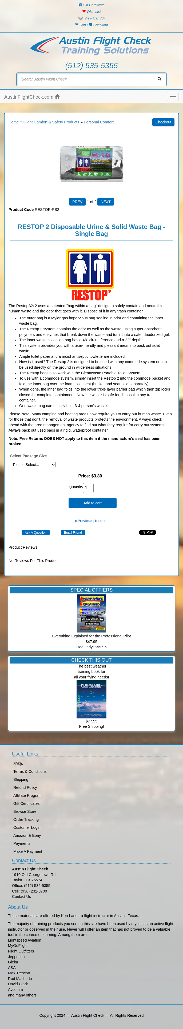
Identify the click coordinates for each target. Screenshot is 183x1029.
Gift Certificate (91, 5)
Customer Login (27, 827)
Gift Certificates (26, 803)
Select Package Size (28, 456)
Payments (21, 843)
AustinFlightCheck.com (31, 97)
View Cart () (95, 18)
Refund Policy (25, 787)
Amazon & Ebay (27, 835)
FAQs (18, 763)
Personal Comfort (99, 122)
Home (14, 122)
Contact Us (21, 896)
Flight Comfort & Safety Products (51, 122)
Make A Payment (27, 851)
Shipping (20, 779)
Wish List (91, 12)
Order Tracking (26, 819)
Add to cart (92, 503)
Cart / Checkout (91, 25)
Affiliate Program (27, 795)
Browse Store (24, 811)
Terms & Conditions (30, 771)
